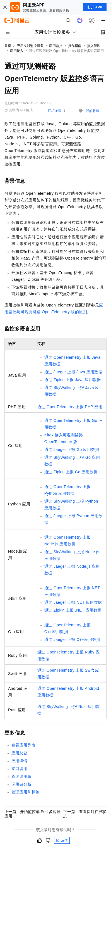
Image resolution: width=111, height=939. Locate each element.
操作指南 (74, 46)
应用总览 (19, 753)
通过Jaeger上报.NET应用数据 (73, 602)
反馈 (62, 840)
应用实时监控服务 (30, 46)
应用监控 (55, 46)
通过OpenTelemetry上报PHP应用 (69, 407)
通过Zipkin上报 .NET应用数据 (73, 610)
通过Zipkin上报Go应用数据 (71, 472)
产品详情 (54, 111)
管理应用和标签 (25, 792)
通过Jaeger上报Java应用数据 (73, 372)
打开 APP (95, 7)
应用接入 (16, 51)
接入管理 (93, 46)
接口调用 (19, 768)
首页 (7, 46)
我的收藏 (92, 111)
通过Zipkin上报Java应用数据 (72, 379)
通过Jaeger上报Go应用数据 (71, 449)
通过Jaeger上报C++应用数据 (72, 639)
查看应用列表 (23, 745)
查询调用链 (21, 776)
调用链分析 (21, 784)
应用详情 (19, 761)
